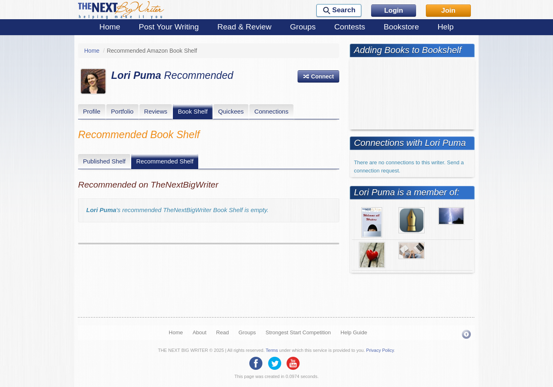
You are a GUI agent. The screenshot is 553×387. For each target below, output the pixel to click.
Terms (272, 350)
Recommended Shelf (164, 161)
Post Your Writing (169, 26)
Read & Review (244, 26)
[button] (318, 76)
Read (222, 332)
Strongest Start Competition (298, 332)
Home (109, 26)
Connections (271, 111)
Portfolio (122, 111)
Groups (303, 26)
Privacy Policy (380, 350)
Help (445, 26)
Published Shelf (104, 161)
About (199, 332)
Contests (349, 26)
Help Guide (353, 332)
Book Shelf (193, 111)
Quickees (231, 111)
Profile (92, 111)
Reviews (156, 111)
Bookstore (401, 26)
